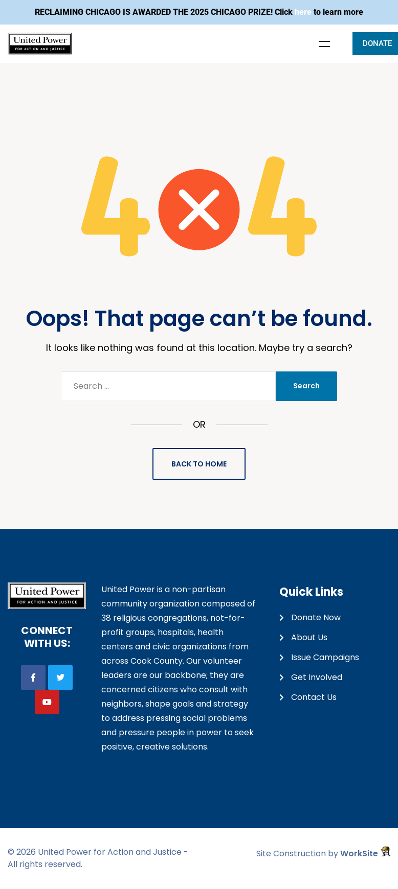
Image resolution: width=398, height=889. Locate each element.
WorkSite (365, 853)
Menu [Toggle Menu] (324, 44)
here (303, 12)
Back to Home (199, 464)
